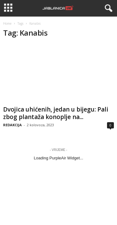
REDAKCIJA (12, 124)
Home (7, 23)
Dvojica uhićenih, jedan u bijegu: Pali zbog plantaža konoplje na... (55, 113)
